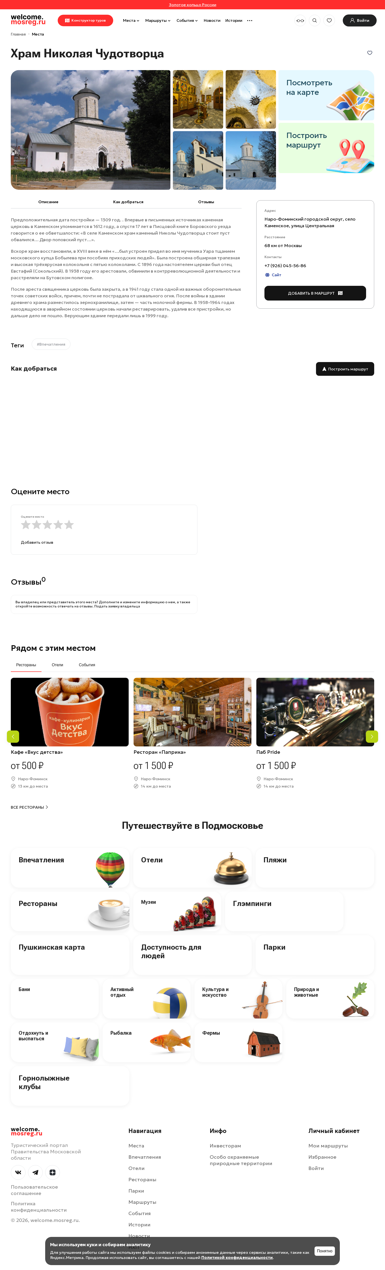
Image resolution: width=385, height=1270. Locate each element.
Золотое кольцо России (192, 4)
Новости (212, 20)
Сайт (272, 275)
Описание (48, 201)
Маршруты (158, 20)
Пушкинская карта (52, 947)
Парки (274, 947)
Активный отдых (122, 992)
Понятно (324, 1251)
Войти (316, 1168)
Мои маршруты (328, 1146)
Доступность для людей (171, 951)
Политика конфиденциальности (39, 1206)
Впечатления (41, 859)
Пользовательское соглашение (34, 1190)
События (188, 20)
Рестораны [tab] (26, 665)
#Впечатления (51, 344)
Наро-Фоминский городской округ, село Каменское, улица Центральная (310, 222)
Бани (24, 989)
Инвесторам (225, 1146)
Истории (233, 20)
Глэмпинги (252, 903)
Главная (18, 34)
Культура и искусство (215, 992)
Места (131, 20)
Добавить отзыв (37, 542)
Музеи (148, 902)
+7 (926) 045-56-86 (285, 265)
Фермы (211, 1033)
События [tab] (87, 665)
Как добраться (128, 201)
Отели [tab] (57, 665)
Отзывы (206, 201)
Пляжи (275, 859)
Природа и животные (306, 992)
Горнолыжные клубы (44, 1082)
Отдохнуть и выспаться (33, 1036)
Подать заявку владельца (117, 606)
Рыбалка (121, 1033)
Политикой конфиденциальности (237, 1257)
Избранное (322, 1157)
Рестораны (38, 903)
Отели (152, 859)
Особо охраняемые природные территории (241, 1160)
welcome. (26, 1131)
